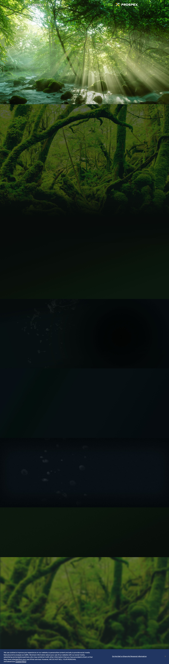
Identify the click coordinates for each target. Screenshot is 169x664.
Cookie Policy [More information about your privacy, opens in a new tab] (21, 661)
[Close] (165, 656)
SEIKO (37, 5)
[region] (84, 656)
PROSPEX (127, 5)
